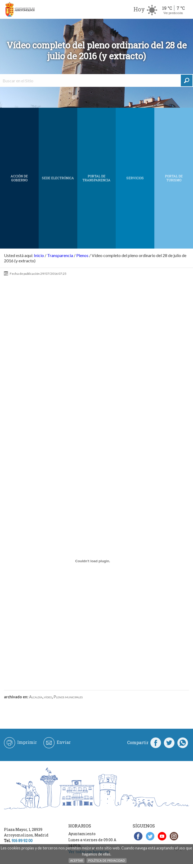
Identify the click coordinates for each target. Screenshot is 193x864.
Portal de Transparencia (96, 178)
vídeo (48, 697)
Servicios (135, 178)
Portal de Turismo (174, 178)
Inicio (39, 255)
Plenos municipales (68, 697)
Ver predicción (173, 13)
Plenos (82, 255)
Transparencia (60, 255)
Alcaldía (35, 697)
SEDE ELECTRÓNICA (58, 178)
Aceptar (76, 860)
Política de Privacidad (106, 860)
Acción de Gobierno (19, 178)
